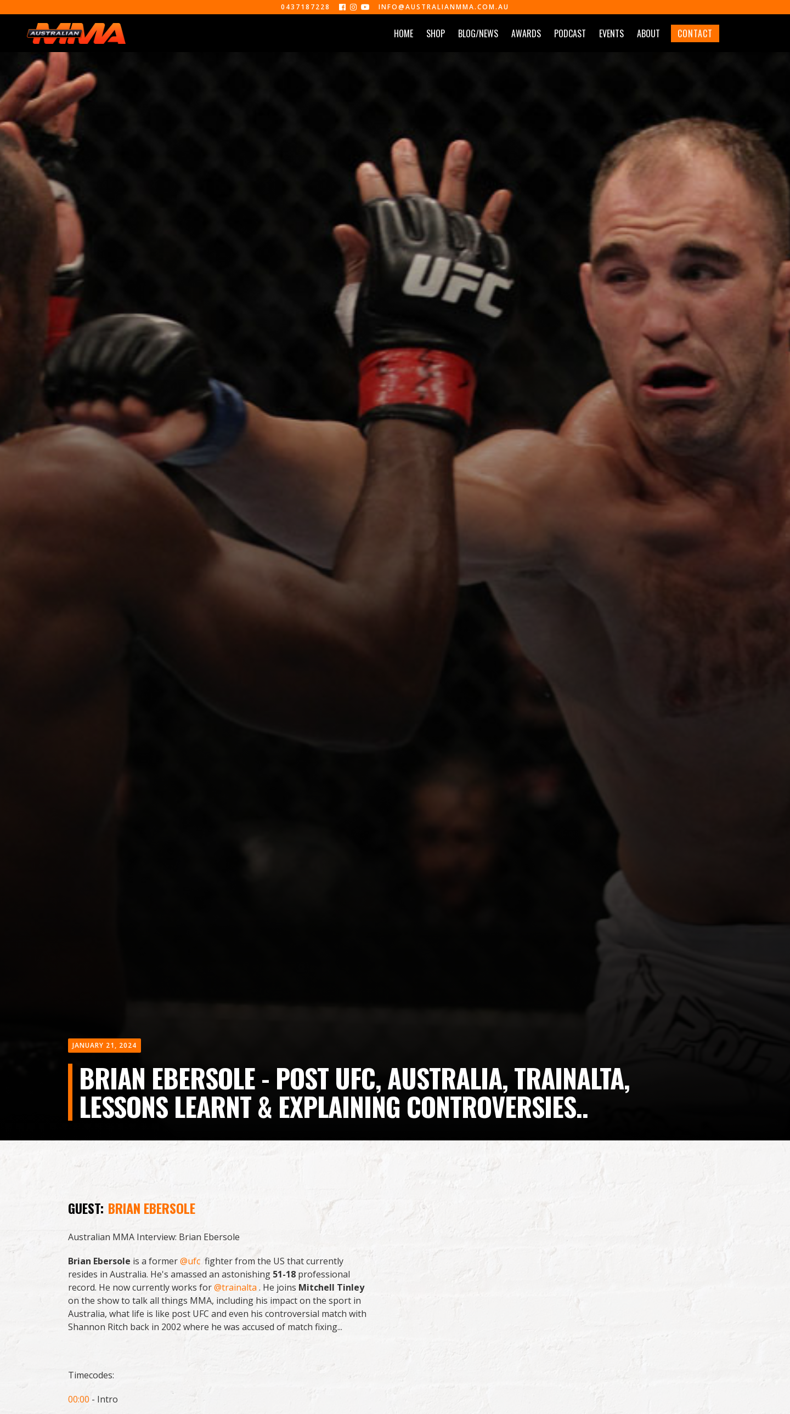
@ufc (190, 1261)
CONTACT (695, 33)
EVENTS (611, 33)
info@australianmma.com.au (444, 7)
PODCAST (570, 33)
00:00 (78, 1399)
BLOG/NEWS (478, 33)
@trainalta (235, 1287)
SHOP (435, 33)
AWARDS (526, 33)
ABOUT (648, 33)
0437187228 (305, 7)
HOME (403, 33)
